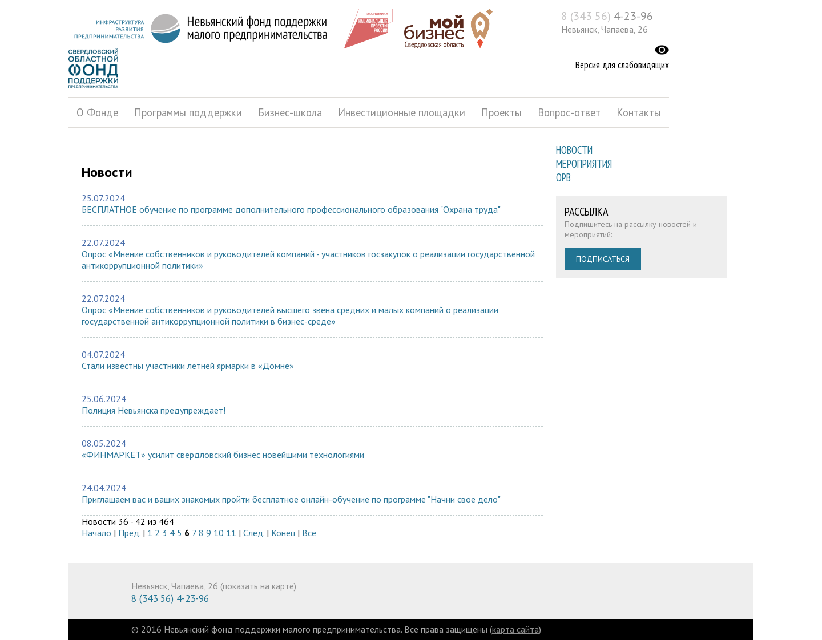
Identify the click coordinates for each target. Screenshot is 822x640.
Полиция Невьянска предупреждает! (153, 410)
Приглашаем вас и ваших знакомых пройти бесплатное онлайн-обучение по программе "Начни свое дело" (291, 499)
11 (231, 532)
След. (253, 532)
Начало (96, 532)
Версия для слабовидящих (622, 65)
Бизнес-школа (290, 112)
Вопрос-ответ (569, 112)
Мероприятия (584, 164)
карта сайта (515, 629)
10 (218, 532)
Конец (283, 532)
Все (309, 532)
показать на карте (258, 586)
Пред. (129, 532)
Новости (574, 150)
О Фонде (97, 112)
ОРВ (563, 177)
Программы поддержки (188, 112)
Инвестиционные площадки (401, 112)
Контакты (638, 112)
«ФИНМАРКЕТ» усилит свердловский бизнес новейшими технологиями (223, 454)
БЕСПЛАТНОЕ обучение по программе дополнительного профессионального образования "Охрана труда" (291, 209)
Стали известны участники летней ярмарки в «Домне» (188, 365)
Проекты (501, 112)
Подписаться (603, 259)
